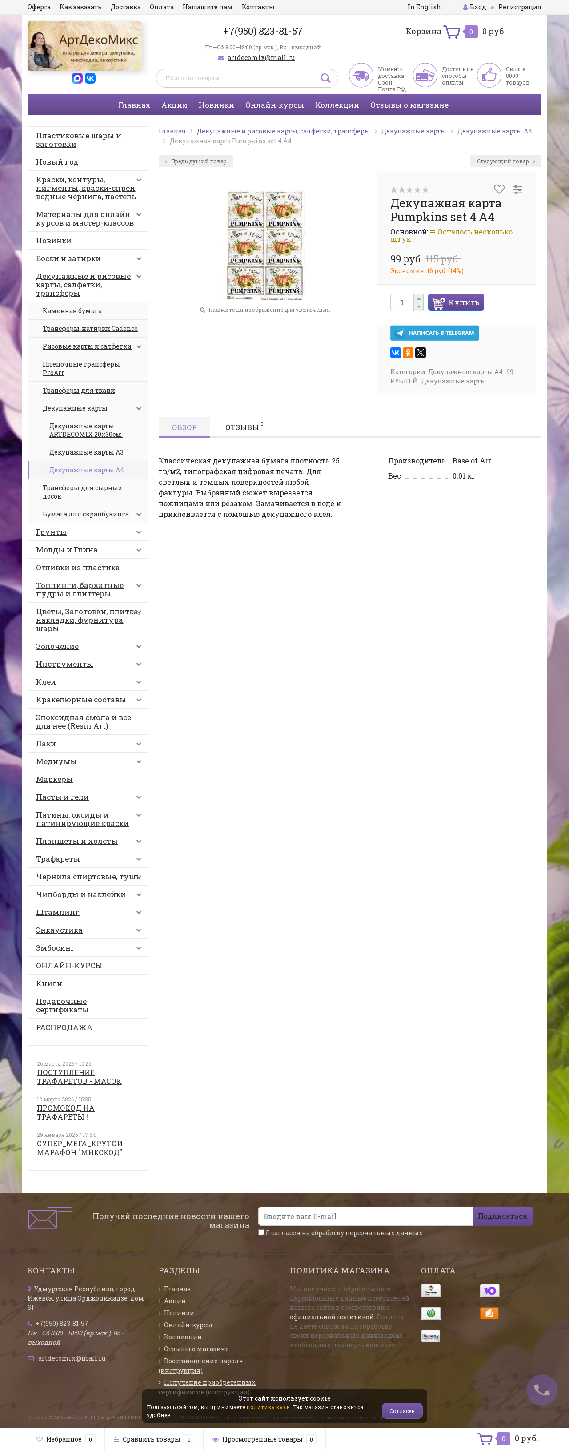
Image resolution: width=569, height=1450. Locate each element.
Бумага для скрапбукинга (94, 516)
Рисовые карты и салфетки (94, 348)
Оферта (39, 7)
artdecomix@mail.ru (261, 57)
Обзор (184, 427)
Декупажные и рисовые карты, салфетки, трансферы (90, 284)
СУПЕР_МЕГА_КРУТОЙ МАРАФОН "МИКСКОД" (80, 1148)
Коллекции (337, 105)
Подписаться (502, 1215)
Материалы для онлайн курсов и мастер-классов (90, 218)
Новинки (216, 105)
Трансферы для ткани (79, 390)
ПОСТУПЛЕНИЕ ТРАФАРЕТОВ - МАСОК (79, 1076)
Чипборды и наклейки (90, 896)
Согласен (402, 1410)
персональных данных (384, 1232)
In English (424, 7)
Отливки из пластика (78, 567)
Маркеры (54, 779)
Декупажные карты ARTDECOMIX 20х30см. (86, 430)
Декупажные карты (94, 410)
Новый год (57, 162)
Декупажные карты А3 (86, 452)
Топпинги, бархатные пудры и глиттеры (90, 589)
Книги (49, 983)
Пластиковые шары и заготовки (78, 139)
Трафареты (90, 861)
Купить (464, 302)
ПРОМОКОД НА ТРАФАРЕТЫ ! (66, 1112)
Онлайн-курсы (274, 105)
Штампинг (90, 914)
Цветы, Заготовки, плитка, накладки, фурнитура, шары (90, 619)
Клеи (90, 684)
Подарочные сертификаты (62, 1005)
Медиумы (90, 763)
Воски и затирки (90, 260)
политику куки (268, 1406)
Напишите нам (208, 7)
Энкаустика (90, 932)
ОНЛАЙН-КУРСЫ (69, 965)
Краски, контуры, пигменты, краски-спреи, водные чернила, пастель (90, 187)
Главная (134, 105)
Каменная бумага (72, 310)
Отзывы (244, 426)
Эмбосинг (90, 949)
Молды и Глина (90, 551)
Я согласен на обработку (340, 1232)
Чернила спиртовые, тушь (90, 878)
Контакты (258, 7)
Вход (474, 7)
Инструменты (90, 666)
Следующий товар (506, 161)
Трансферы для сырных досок (82, 491)
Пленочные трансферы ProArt (81, 368)
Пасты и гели (90, 799)
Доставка (126, 7)
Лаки (90, 745)
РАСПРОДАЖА (64, 1027)
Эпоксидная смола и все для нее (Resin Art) (83, 721)
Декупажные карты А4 (86, 470)
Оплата (162, 7)
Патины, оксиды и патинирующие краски (90, 819)
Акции (174, 105)
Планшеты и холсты (90, 843)
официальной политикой (332, 1317)
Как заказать (81, 7)
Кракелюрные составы (90, 701)
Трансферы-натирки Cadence (90, 328)
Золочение (90, 648)
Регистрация (519, 7)
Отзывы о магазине (409, 105)
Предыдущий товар (196, 161)
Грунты (90, 534)
